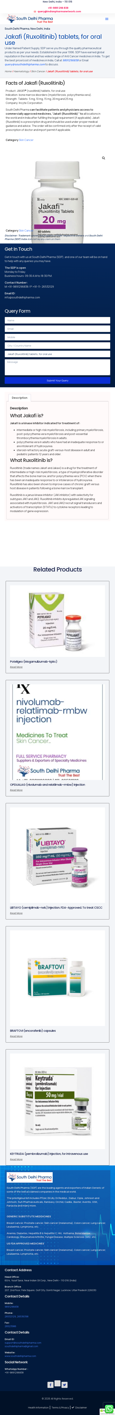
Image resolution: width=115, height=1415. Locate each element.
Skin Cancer (38, 71)
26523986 (10, 1326)
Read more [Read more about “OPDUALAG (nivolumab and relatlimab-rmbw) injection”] (16, 790)
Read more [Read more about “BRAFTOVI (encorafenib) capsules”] (16, 1036)
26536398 (22, 1316)
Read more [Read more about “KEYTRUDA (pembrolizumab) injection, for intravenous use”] (16, 1159)
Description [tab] (19, 398)
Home (8, 71)
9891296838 (71, 60)
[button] (106, 18)
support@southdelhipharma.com (23, 1342)
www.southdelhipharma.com (20, 1356)
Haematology (21, 71)
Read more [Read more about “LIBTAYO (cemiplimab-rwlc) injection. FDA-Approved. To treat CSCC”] (16, 913)
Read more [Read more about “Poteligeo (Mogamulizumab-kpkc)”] (16, 667)
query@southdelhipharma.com (25, 64)
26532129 (10, 1316)
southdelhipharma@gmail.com (21, 1346)
